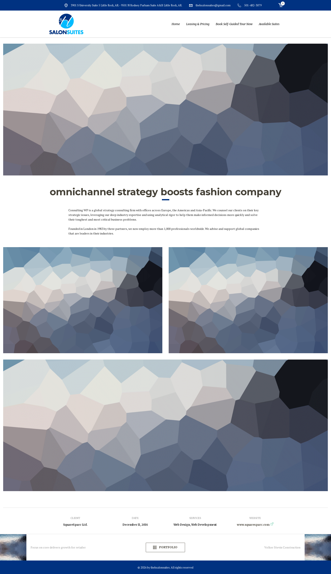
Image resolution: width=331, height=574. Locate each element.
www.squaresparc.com (253, 525)
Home (176, 24)
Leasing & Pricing (197, 24)
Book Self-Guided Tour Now (234, 24)
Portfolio (167, 547)
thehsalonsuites (160, 567)
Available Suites (269, 24)
